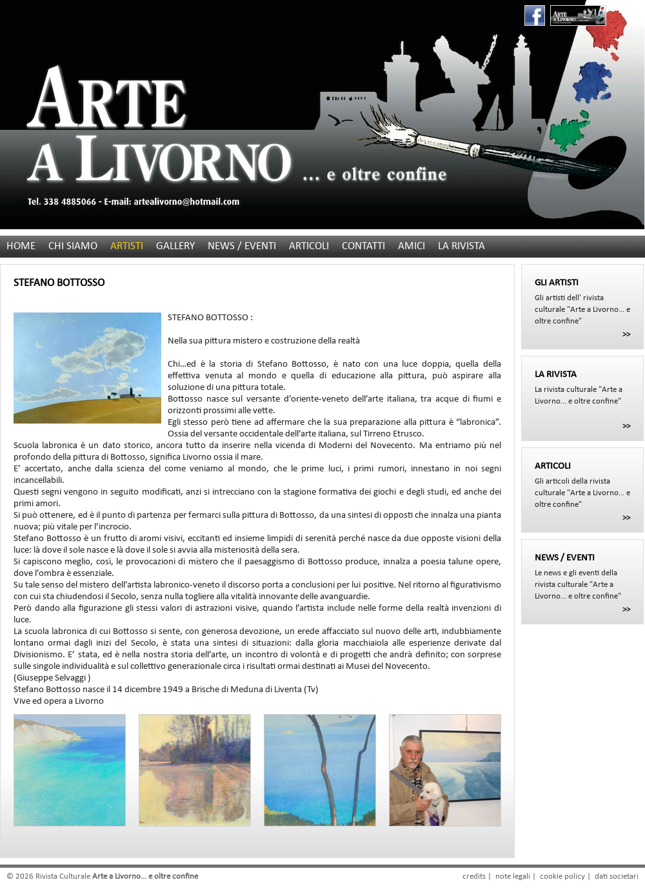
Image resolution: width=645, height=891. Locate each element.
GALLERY (175, 246)
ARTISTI (126, 246)
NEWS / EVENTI (242, 246)
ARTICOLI (309, 246)
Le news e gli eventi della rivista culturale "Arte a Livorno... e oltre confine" (582, 576)
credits (474, 876)
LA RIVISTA (461, 246)
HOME (20, 246)
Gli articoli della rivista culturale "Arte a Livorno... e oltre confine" (582, 485)
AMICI (411, 246)
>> (626, 335)
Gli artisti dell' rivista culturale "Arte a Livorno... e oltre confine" (582, 301)
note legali (512, 876)
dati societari (617, 876)
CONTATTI (363, 246)
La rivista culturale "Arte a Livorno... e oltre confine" (582, 387)
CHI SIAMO (72, 246)
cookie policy (562, 876)
